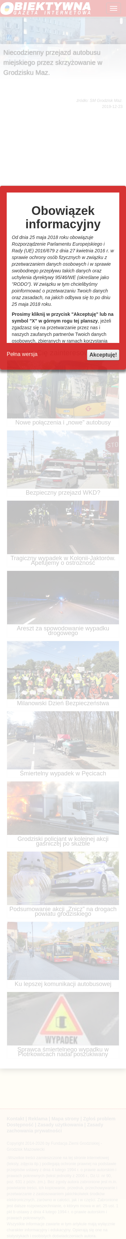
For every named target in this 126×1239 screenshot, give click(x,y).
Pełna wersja (22, 354)
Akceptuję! (103, 355)
